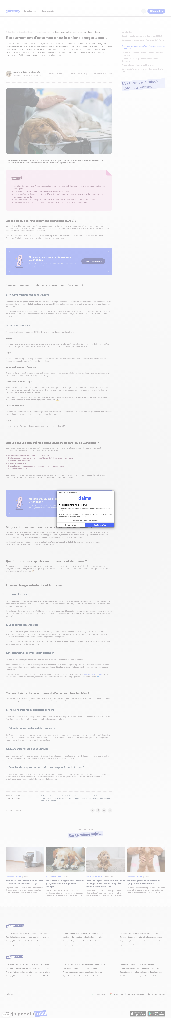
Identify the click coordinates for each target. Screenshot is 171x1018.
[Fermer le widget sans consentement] (68, 492)
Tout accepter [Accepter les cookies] (100, 525)
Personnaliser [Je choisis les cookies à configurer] (71, 525)
